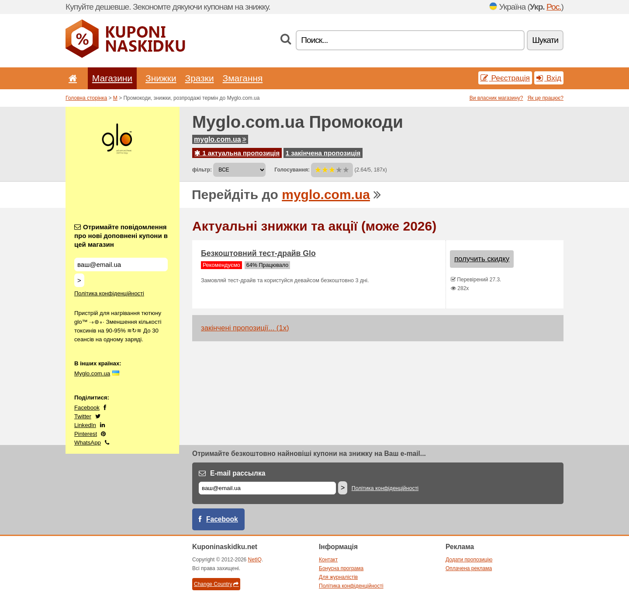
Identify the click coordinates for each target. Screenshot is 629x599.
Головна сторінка (86, 98)
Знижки (160, 78)
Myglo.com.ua (92, 373)
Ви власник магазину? (496, 98)
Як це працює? (545, 98)
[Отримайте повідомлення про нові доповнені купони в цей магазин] (121, 264)
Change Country (216, 584)
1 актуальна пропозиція (237, 153)
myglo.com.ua (220, 139)
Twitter (82, 416)
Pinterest (85, 434)
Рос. (553, 6)
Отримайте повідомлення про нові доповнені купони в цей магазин (121, 235)
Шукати (545, 40)
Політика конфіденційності (109, 293)
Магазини (112, 78)
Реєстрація (505, 78)
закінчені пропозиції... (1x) (245, 328)
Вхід (548, 78)
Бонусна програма (341, 568)
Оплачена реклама (469, 568)
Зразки (199, 78)
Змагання (243, 78)
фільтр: (202, 170)
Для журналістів (338, 577)
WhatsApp (87, 442)
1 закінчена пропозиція (323, 153)
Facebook (87, 407)
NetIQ (255, 560)
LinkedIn (85, 425)
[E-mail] (267, 488)
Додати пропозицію (469, 560)
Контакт (328, 560)
